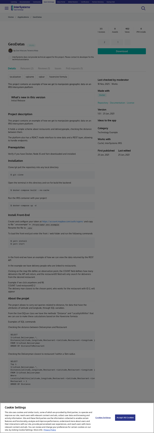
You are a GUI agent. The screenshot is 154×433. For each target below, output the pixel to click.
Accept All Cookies (125, 417)
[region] (77, 418)
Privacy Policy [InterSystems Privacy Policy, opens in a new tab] (50, 430)
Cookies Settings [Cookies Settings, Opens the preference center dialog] (103, 417)
